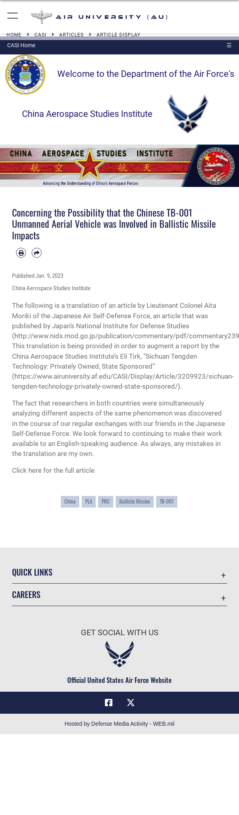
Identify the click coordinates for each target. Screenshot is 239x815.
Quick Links (32, 572)
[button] (13, 17)
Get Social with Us (120, 632)
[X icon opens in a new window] (131, 703)
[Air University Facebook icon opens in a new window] (108, 703)
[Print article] (21, 253)
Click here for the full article (53, 470)
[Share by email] (37, 253)
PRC (106, 501)
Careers (26, 594)
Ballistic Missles (134, 501)
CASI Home (21, 45)
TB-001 (167, 501)
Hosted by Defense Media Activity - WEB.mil (119, 724)
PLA (88, 501)
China (70, 501)
